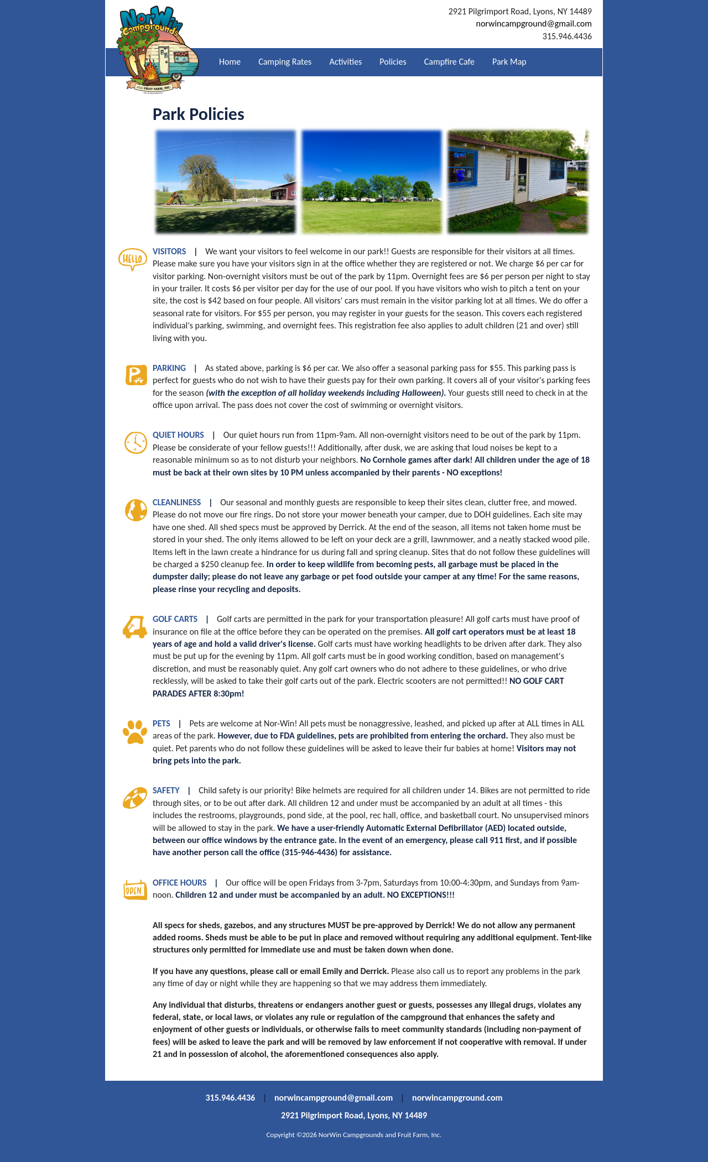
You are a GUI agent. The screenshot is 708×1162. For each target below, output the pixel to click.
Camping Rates (284, 61)
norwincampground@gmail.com (534, 23)
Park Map (509, 61)
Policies (392, 61)
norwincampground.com (457, 1097)
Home (230, 61)
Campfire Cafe (449, 61)
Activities (345, 61)
